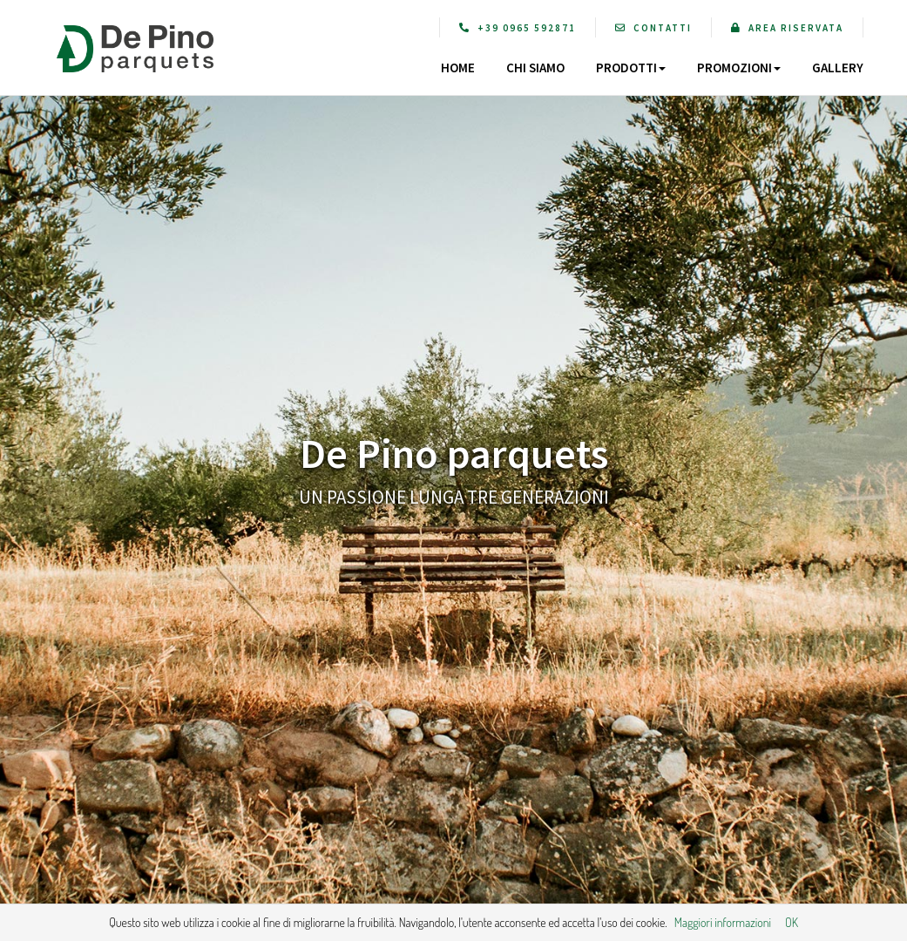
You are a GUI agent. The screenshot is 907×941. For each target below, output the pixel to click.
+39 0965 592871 (517, 28)
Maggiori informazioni (722, 922)
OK (791, 922)
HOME (458, 67)
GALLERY (837, 67)
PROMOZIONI (739, 67)
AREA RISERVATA (787, 28)
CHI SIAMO (535, 67)
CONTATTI (653, 28)
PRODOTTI (631, 67)
